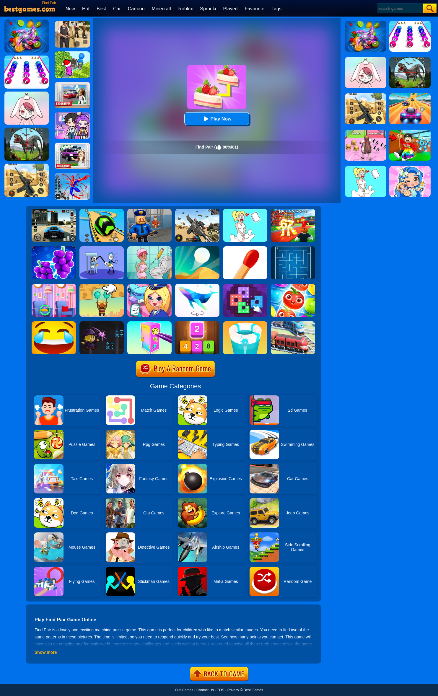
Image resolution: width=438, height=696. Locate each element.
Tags (276, 8)
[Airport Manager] (149, 286)
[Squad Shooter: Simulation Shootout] (197, 211)
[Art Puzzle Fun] (245, 286)
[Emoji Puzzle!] (54, 323)
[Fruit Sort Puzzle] (293, 286)
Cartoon (136, 8)
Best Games (253, 690)
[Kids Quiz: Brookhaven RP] (72, 145)
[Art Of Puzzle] (197, 286)
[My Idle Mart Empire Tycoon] (72, 53)
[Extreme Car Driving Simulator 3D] (54, 211)
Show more (46, 652)
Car (117, 8)
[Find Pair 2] (54, 248)
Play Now (216, 119)
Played (230, 8)
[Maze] (293, 248)
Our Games (184, 690)
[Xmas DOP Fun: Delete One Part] (245, 211)
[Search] (400, 8)
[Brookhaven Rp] (72, 84)
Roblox (185, 8)
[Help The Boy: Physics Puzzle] (101, 286)
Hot (85, 8)
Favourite (254, 8)
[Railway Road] (293, 323)
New (70, 8)
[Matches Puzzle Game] (245, 248)
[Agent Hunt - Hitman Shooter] (72, 23)
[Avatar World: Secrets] (72, 114)
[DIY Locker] (149, 323)
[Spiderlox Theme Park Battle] (72, 175)
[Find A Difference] (54, 286)
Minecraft (161, 8)
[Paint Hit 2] (245, 323)
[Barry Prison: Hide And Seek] (149, 211)
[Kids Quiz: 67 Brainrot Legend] (293, 211)
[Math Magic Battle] (101, 323)
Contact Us (205, 690)
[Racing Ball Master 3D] (101, 211)
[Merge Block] (197, 323)
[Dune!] (197, 248)
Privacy (233, 690)
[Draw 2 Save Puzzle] (149, 248)
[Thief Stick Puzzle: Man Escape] (101, 248)
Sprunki (208, 8)
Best (101, 8)
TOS (220, 690)
